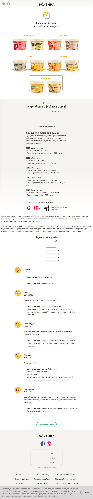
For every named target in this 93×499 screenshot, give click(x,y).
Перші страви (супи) (41, 474)
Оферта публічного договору (66, 479)
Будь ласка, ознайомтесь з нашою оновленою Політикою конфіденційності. (31, 496)
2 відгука (56, 111)
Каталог (18, 474)
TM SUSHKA (19, 483)
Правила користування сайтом (66, 483)
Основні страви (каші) (42, 479)
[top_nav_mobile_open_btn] (90, 4)
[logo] (46, 4)
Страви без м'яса (40, 483)
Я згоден (85, 492)
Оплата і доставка (22, 479)
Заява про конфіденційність (65, 474)
